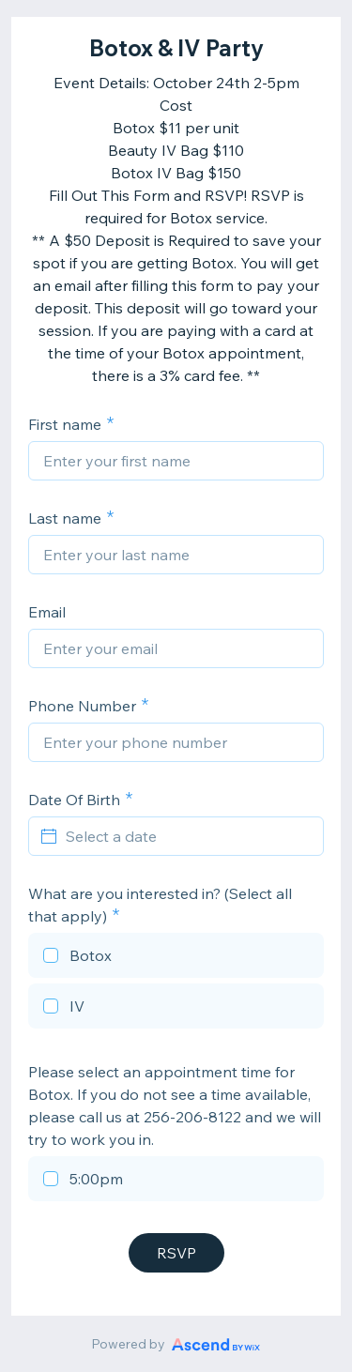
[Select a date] (187, 836)
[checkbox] (176, 958)
